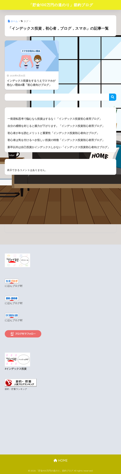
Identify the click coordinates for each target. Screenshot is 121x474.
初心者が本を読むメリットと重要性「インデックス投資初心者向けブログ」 (53, 133)
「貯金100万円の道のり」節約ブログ (61, 5)
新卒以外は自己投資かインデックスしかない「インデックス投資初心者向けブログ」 (58, 147)
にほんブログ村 (14, 285)
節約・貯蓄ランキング (16, 389)
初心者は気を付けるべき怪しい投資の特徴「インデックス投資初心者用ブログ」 (56, 140)
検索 (112, 97)
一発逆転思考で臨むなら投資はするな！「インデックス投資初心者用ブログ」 (54, 118)
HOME (61, 460)
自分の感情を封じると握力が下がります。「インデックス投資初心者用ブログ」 (56, 125)
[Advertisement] (60, 210)
